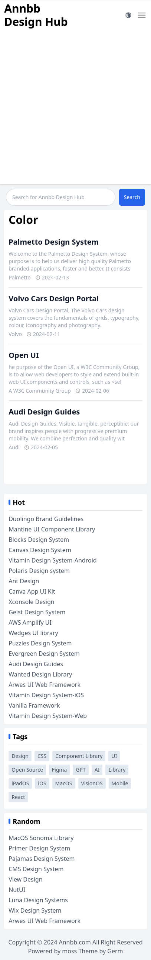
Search (132, 197)
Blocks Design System (39, 540)
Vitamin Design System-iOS (46, 695)
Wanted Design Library (40, 674)
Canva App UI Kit (32, 591)
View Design (25, 879)
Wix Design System (35, 910)
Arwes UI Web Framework (45, 685)
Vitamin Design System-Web (48, 716)
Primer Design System (39, 848)
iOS (42, 783)
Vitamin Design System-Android (52, 560)
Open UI (24, 355)
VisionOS (92, 783)
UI (114, 755)
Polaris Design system (39, 571)
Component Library (78, 755)
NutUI (17, 890)
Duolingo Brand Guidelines (46, 519)
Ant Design (24, 581)
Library (116, 769)
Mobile (120, 783)
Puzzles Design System (40, 643)
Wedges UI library (33, 633)
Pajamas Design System (42, 859)
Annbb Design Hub (36, 15)
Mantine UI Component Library (52, 529)
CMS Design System (36, 869)
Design (20, 755)
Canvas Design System (40, 550)
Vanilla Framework (34, 705)
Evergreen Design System (44, 653)
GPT (80, 769)
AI (97, 769)
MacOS (63, 783)
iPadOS (20, 783)
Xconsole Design (32, 602)
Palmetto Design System (54, 242)
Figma (59, 769)
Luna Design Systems (38, 900)
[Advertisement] (75, 109)
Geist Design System (37, 612)
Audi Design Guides (44, 412)
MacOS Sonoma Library (41, 838)
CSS (41, 755)
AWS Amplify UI (30, 622)
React (18, 796)
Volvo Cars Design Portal (54, 298)
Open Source (27, 769)
